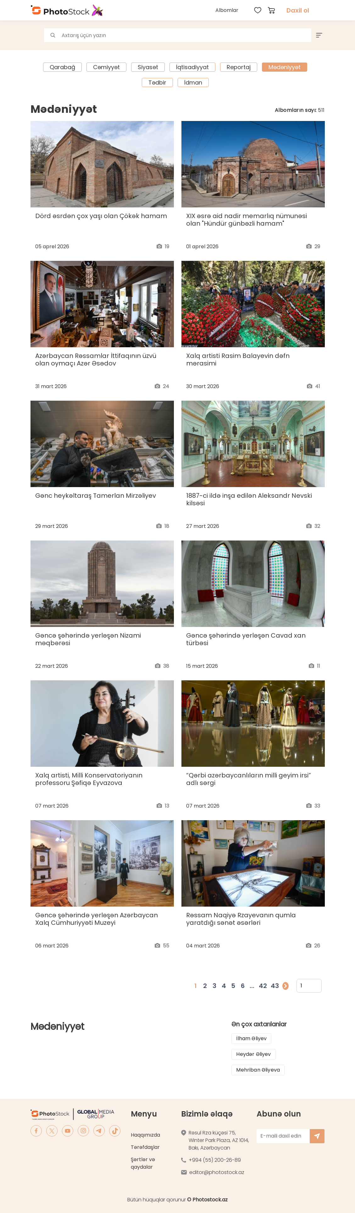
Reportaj (239, 67)
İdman (193, 82)
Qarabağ (62, 67)
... (252, 986)
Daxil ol (297, 10)
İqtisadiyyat (192, 67)
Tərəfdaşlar (145, 1147)
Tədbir (157, 82)
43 (275, 986)
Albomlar (226, 10)
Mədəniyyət (285, 67)
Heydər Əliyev (253, 1054)
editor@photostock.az (216, 1172)
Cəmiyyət (106, 67)
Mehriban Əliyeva (258, 1069)
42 (263, 986)
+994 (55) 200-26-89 (215, 1160)
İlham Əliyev (251, 1038)
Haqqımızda (145, 1135)
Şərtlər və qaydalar (143, 1163)
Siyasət (148, 67)
